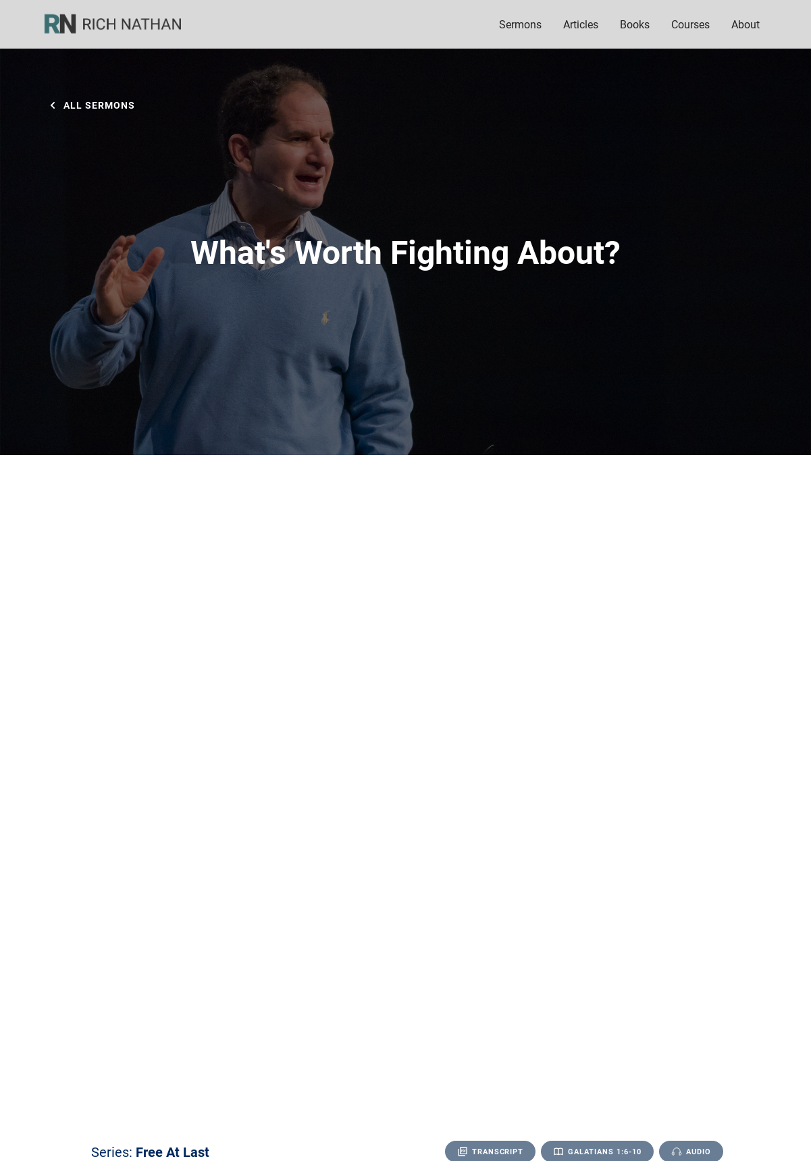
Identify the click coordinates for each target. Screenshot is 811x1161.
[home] (122, 24)
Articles (580, 24)
